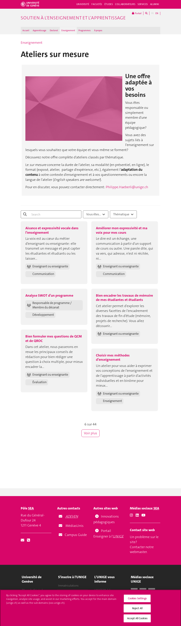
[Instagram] (131, 515)
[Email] (22, 540)
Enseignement (68, 30)
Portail (136, 13)
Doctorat (54, 30)
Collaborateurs (125, 4)
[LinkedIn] (137, 515)
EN (156, 13)
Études (108, 4)
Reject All (137, 610)
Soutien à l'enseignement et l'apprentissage (73, 18)
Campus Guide (75, 534)
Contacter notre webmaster (142, 549)
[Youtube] (143, 515)
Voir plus (90, 433)
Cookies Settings (137, 600)
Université (82, 4)
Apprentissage (39, 30)
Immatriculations (68, 585)
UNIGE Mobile (103, 590)
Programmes (84, 30)
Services (143, 4)
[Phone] (28, 540)
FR (152, 13)
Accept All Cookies (137, 620)
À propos (98, 30)
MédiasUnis (75, 525)
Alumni (154, 4)
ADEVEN (72, 516)
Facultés (96, 4)
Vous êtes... (95, 214)
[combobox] (95, 214)
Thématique (123, 214)
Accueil (25, 30)
